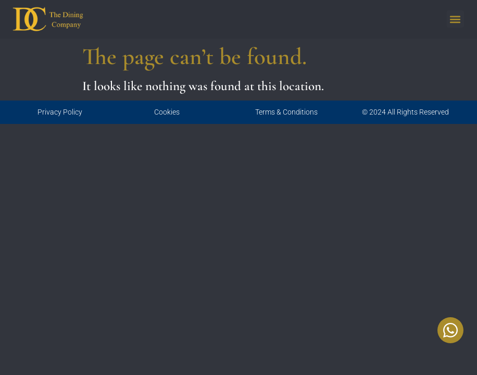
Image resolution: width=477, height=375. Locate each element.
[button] (455, 19)
